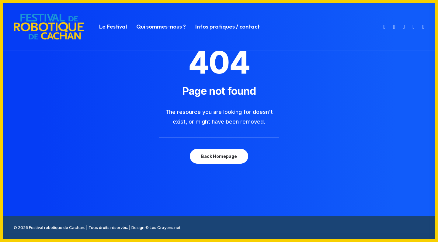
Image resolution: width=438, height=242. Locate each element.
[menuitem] (113, 26)
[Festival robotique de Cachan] (49, 26)
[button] (384, 26)
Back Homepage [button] (219, 156)
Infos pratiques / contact (227, 26)
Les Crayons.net (165, 227)
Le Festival (113, 26)
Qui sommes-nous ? (161, 26)
